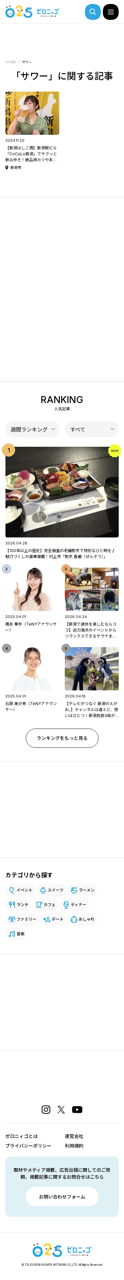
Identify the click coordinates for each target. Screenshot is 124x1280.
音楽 (20, 933)
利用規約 (74, 1146)
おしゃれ (87, 919)
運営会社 (74, 1136)
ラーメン (87, 890)
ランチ (22, 904)
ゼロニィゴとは (21, 1136)
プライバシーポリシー (28, 1146)
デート (57, 919)
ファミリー (26, 919)
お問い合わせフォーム (62, 1197)
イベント (24, 890)
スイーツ (55, 890)
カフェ (50, 904)
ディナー (78, 904)
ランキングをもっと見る (62, 738)
